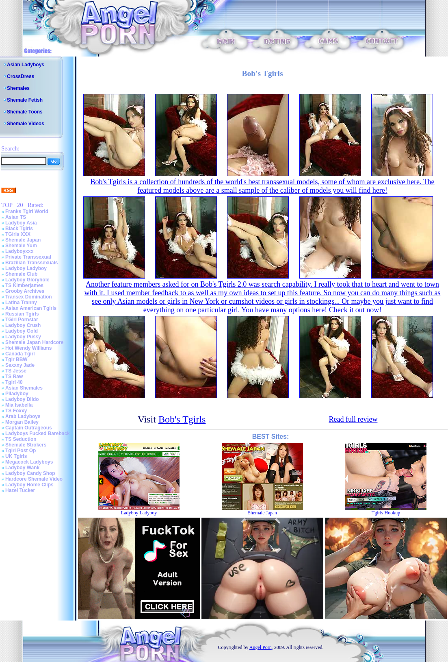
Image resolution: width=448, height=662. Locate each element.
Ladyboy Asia (21, 223)
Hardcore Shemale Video (34, 479)
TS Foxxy (16, 411)
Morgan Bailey (22, 422)
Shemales (18, 88)
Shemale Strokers (25, 445)
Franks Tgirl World (26, 211)
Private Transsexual (28, 257)
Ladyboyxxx (19, 251)
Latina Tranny (21, 302)
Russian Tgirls (22, 314)
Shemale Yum (21, 245)
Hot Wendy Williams (28, 348)
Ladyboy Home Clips (29, 485)
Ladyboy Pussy (23, 337)
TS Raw (14, 376)
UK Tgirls (16, 456)
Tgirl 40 (14, 382)
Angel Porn (260, 647)
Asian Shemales (24, 388)
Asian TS (15, 217)
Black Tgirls (19, 228)
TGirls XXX (17, 234)
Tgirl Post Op (20, 450)
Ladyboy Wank (22, 467)
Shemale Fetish (25, 100)
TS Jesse (15, 371)
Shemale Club (21, 274)
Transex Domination (28, 297)
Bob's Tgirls (182, 419)
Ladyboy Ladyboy (26, 268)
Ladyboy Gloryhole (27, 280)
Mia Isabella (18, 405)
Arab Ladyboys (23, 416)
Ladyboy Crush (23, 325)
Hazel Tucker (20, 490)
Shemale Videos (25, 123)
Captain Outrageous (28, 428)
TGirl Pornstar (21, 319)
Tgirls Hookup (386, 513)
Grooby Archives (24, 291)
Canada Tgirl (20, 354)
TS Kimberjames (24, 285)
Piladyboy (16, 393)
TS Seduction (21, 439)
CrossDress (20, 76)
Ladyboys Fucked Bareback (37, 433)
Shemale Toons (25, 112)
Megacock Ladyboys (29, 462)
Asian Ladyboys (25, 65)
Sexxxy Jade (20, 365)
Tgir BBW (16, 359)
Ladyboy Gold (21, 331)
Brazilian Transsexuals (31, 263)
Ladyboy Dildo (22, 399)
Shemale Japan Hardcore (34, 342)
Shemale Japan (23, 240)
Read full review (353, 419)
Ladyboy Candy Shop (30, 473)
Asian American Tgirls (30, 308)
